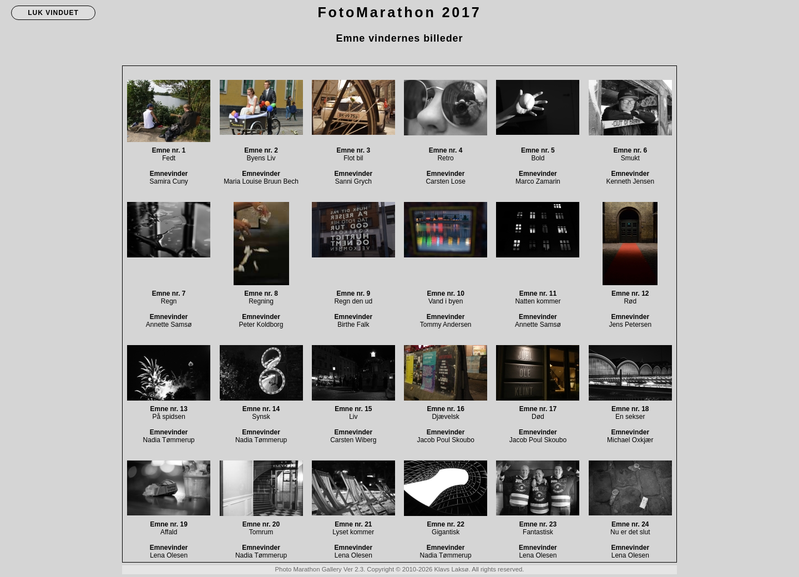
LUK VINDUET (53, 13)
